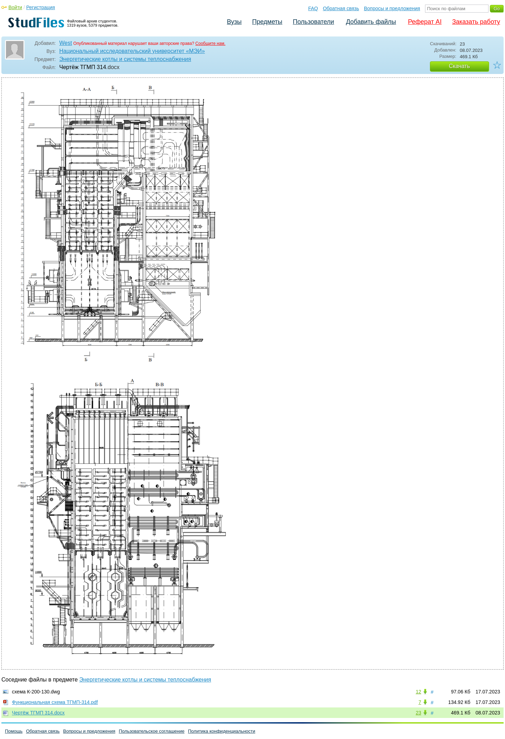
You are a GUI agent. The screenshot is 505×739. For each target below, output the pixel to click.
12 (418, 691)
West (65, 43)
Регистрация (40, 7)
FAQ (313, 8)
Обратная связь (341, 8)
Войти (15, 7)
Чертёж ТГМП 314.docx (38, 713)
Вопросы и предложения (392, 8)
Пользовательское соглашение (151, 731)
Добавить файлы (371, 21)
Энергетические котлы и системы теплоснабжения (125, 59)
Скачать (459, 66)
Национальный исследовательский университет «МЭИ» (132, 51)
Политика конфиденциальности (221, 731)
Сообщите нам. (210, 43)
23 (418, 713)
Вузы (234, 21)
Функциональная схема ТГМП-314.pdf (55, 702)
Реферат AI (425, 21)
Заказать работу (476, 21)
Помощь (13, 731)
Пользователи (313, 21)
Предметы (267, 21)
